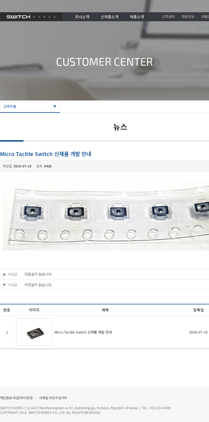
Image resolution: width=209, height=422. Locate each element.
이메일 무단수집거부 (53, 397)
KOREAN (180, 9)
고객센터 (168, 16)
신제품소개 (109, 16)
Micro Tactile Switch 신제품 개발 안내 (83, 332)
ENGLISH (197, 9)
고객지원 (9, 106)
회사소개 (82, 16)
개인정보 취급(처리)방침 (16, 397)
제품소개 (137, 16)
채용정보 (188, 16)
